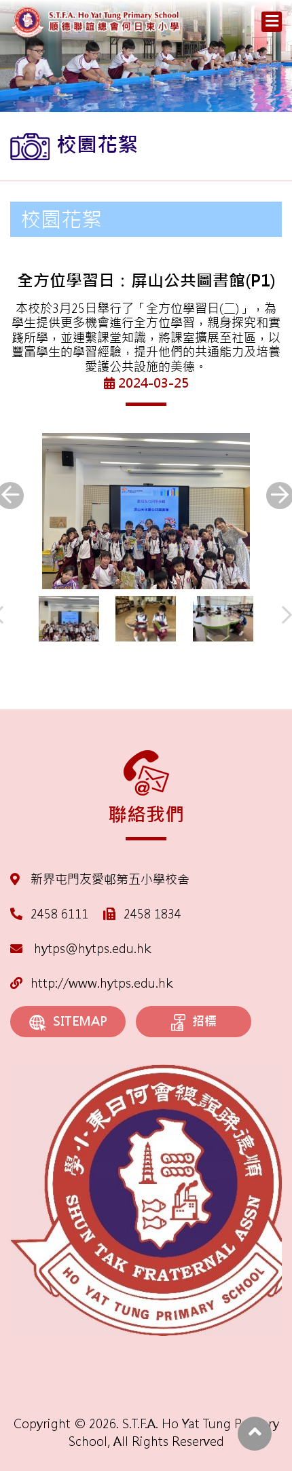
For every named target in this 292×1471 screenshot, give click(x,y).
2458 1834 (152, 914)
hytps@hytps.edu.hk (80, 948)
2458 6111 (59, 914)
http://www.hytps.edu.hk (91, 983)
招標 (194, 1022)
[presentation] (287, 616)
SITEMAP (68, 1021)
